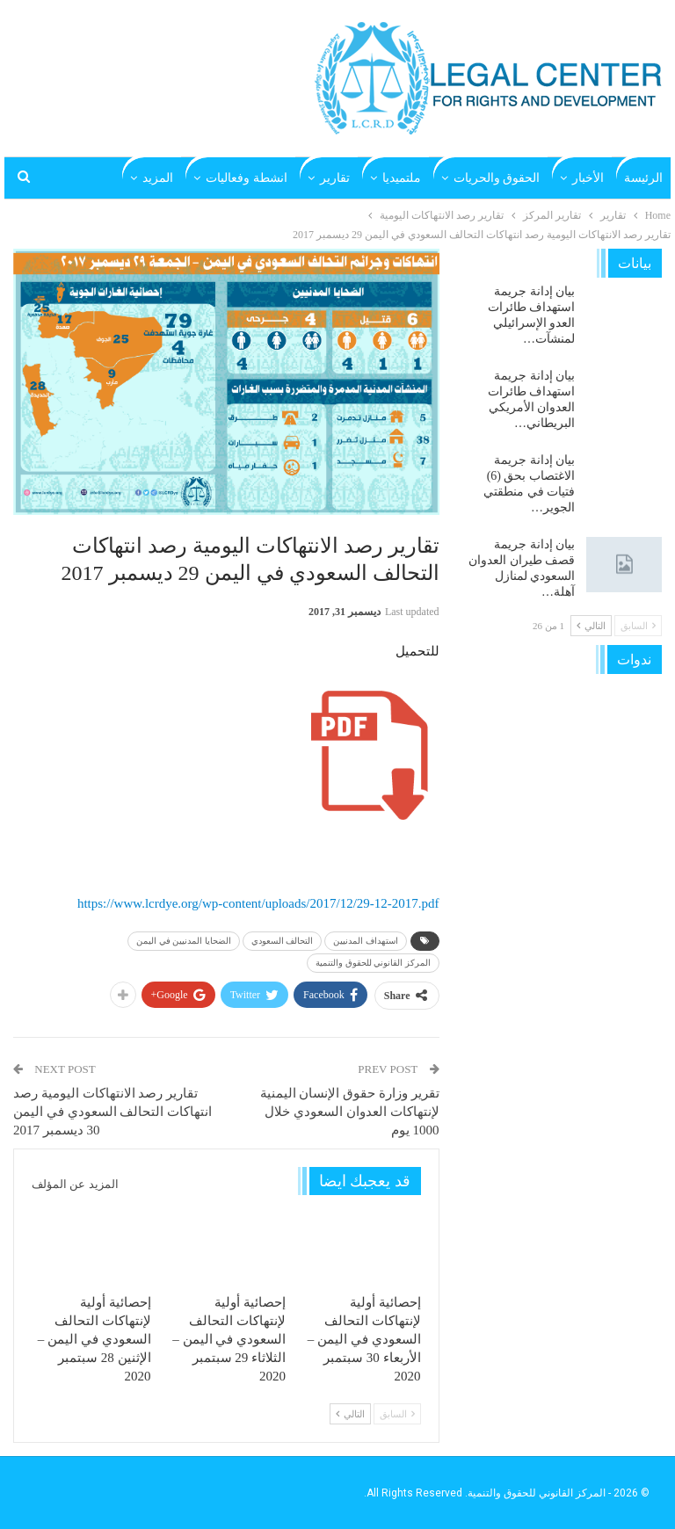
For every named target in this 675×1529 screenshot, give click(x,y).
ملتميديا (401, 178)
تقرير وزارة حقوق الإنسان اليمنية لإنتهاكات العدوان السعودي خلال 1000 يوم (349, 1111)
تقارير (335, 178)
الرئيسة (643, 178)
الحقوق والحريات (497, 178)
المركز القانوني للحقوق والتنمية (373, 962)
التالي (350, 1414)
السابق (397, 1414)
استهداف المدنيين (365, 941)
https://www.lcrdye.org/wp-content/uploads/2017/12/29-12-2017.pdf (258, 903)
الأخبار (588, 178)
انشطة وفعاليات (246, 178)
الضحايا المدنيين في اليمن (183, 941)
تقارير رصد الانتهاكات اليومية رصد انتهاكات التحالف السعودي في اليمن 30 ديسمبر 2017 (112, 1111)
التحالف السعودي (282, 941)
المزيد (157, 178)
